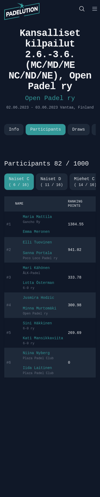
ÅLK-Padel (31, 273)
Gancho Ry (31, 222)
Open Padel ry (50, 98)
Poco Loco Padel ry (40, 258)
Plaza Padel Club (38, 358)
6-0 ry (28, 288)
